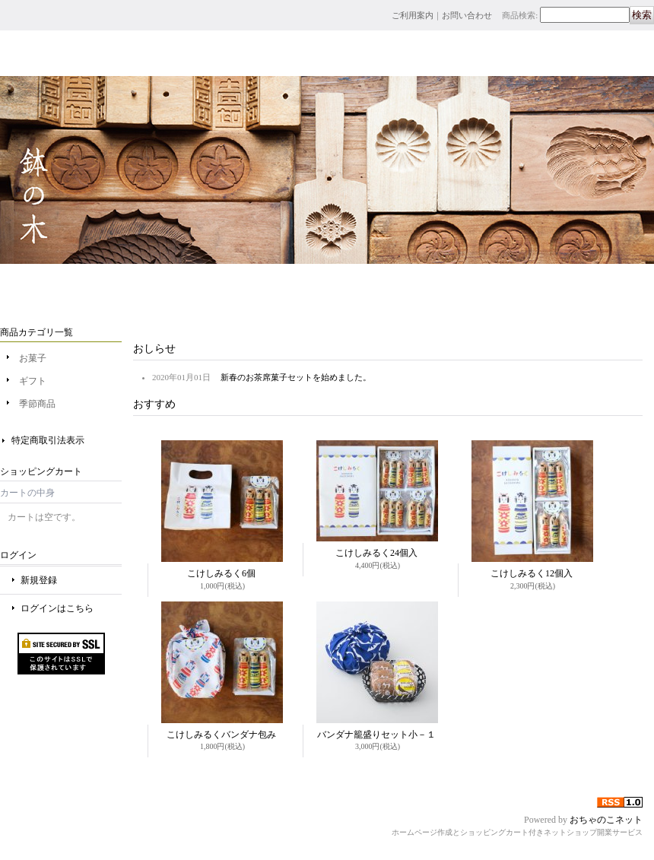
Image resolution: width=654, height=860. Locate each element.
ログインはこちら (57, 608)
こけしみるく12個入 (531, 573)
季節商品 (37, 403)
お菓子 (32, 358)
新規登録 (39, 580)
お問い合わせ (467, 15)
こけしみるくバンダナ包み (221, 734)
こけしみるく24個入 (376, 552)
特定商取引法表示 (47, 440)
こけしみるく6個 (221, 573)
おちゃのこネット (606, 819)
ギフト (32, 381)
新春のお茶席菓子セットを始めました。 (296, 377)
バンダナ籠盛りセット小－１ (376, 734)
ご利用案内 (412, 15)
